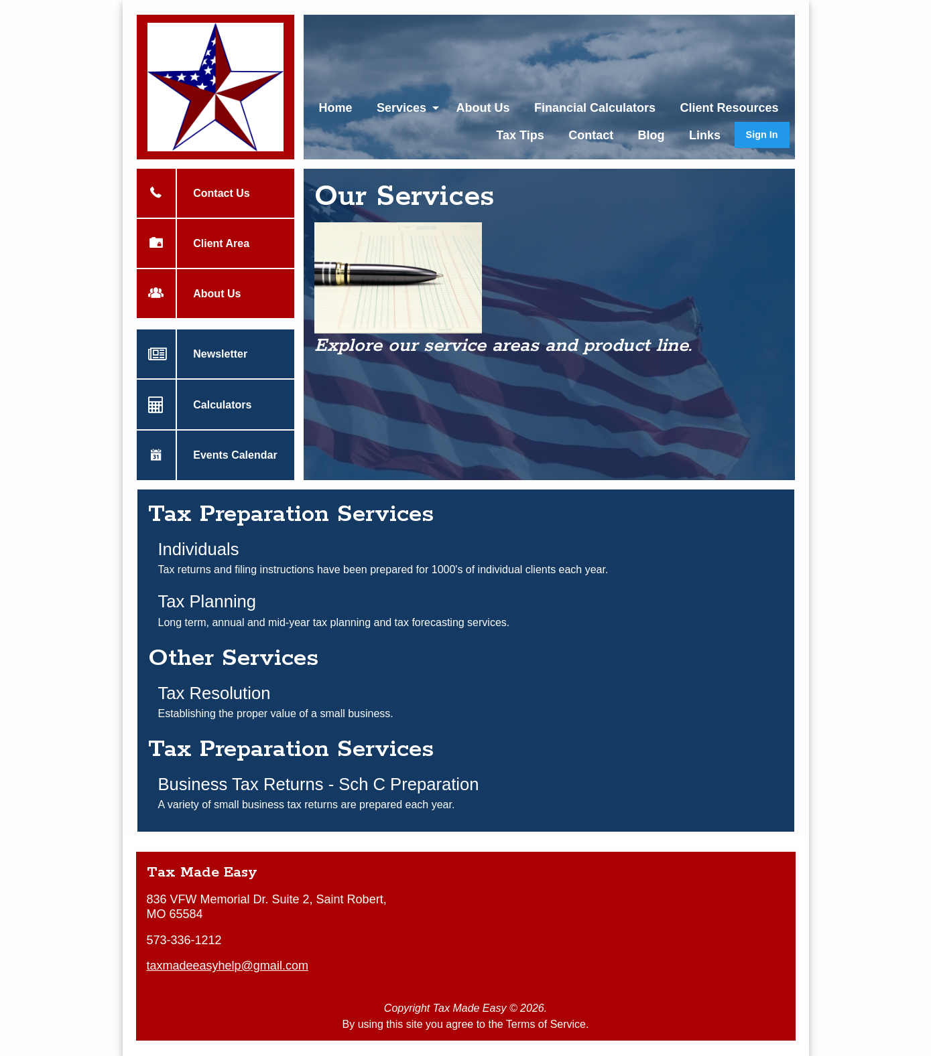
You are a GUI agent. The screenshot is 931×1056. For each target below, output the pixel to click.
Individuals (198, 549)
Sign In (762, 134)
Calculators (213, 404)
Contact (590, 135)
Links (705, 135)
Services (401, 108)
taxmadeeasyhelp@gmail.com (227, 965)
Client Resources (729, 108)
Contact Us (212, 193)
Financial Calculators (595, 108)
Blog (651, 135)
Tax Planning (207, 601)
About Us (482, 108)
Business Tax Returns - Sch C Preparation (318, 784)
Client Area (212, 243)
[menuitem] (335, 107)
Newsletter (211, 354)
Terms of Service (546, 1024)
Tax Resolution (214, 693)
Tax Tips (520, 135)
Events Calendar (226, 455)
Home (335, 108)
